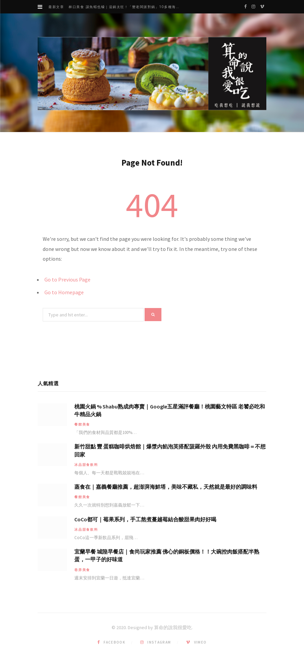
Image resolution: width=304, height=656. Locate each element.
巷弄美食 (82, 570)
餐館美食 (82, 424)
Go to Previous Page (67, 279)
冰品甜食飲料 (86, 465)
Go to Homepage (64, 292)
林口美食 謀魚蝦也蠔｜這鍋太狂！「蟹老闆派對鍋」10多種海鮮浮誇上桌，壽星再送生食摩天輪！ (127, 7)
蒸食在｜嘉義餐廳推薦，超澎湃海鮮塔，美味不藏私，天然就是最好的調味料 (165, 486)
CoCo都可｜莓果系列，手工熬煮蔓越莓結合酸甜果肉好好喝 (145, 519)
